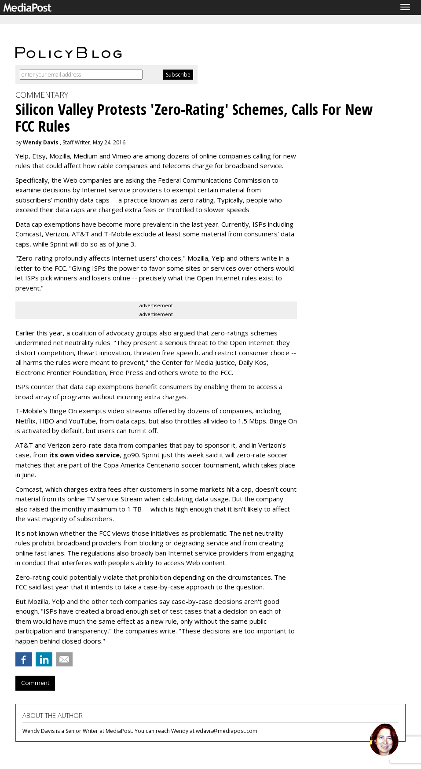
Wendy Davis (41, 142)
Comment (35, 683)
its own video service (84, 454)
